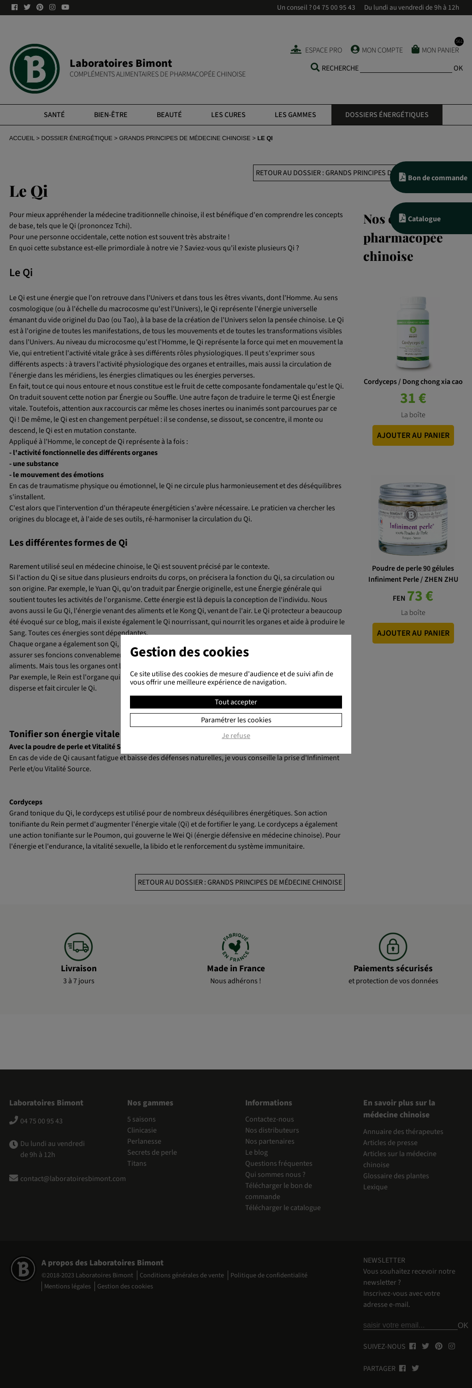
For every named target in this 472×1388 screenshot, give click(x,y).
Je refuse (236, 736)
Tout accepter (236, 702)
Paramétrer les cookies (236, 720)
